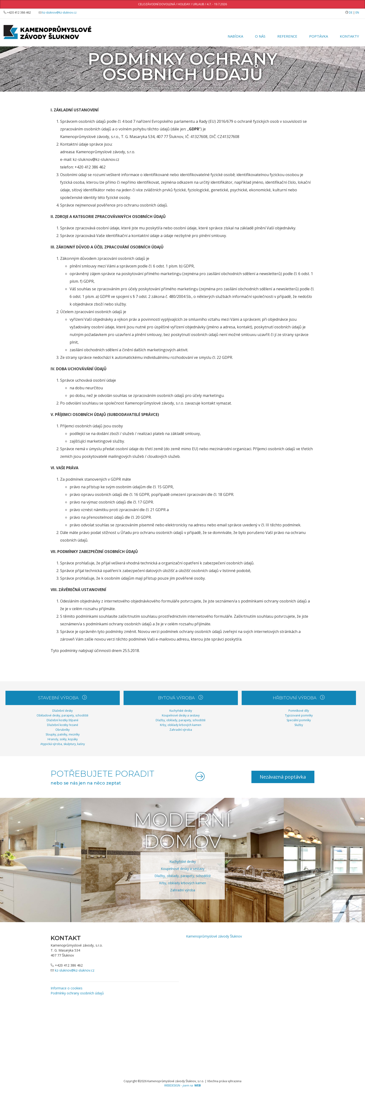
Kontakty (349, 36)
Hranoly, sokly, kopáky (63, 739)
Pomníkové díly (298, 711)
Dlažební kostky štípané (62, 720)
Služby (298, 725)
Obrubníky (62, 730)
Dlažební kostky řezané (62, 725)
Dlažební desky (62, 711)
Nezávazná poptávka (282, 777)
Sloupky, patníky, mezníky (63, 734)
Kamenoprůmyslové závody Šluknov (155, 87)
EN (357, 12)
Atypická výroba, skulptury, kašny (62, 744)
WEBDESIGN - (182, 1085)
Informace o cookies (66, 988)
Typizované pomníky (299, 715)
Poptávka (318, 36)
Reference (287, 36)
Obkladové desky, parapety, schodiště (62, 715)
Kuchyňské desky (180, 711)
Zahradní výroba (180, 730)
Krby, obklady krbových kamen (180, 725)
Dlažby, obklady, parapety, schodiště (181, 720)
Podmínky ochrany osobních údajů (211, 87)
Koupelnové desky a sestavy (181, 715)
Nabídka (235, 36)
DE (350, 12)
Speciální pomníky (299, 720)
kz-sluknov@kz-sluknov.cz (59, 12)
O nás (260, 36)
